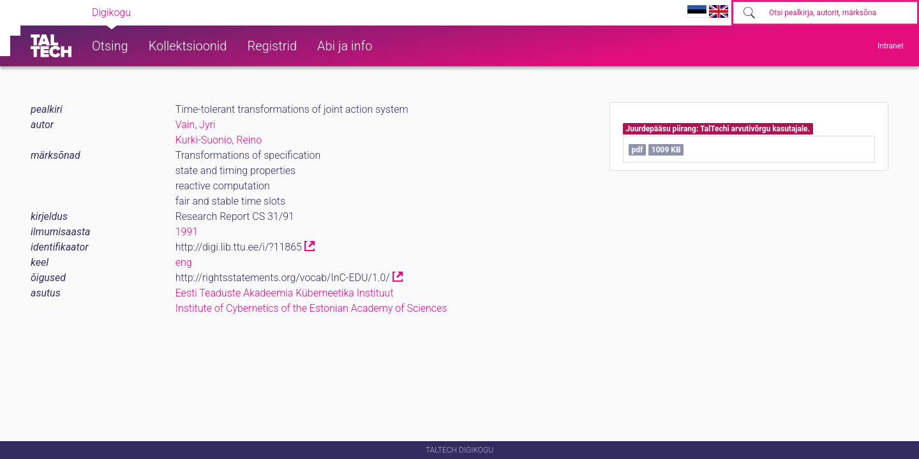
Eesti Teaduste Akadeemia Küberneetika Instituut (285, 293)
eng (184, 262)
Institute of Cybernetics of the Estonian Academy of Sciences (311, 308)
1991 (187, 232)
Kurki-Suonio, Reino (219, 140)
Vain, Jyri (196, 125)
